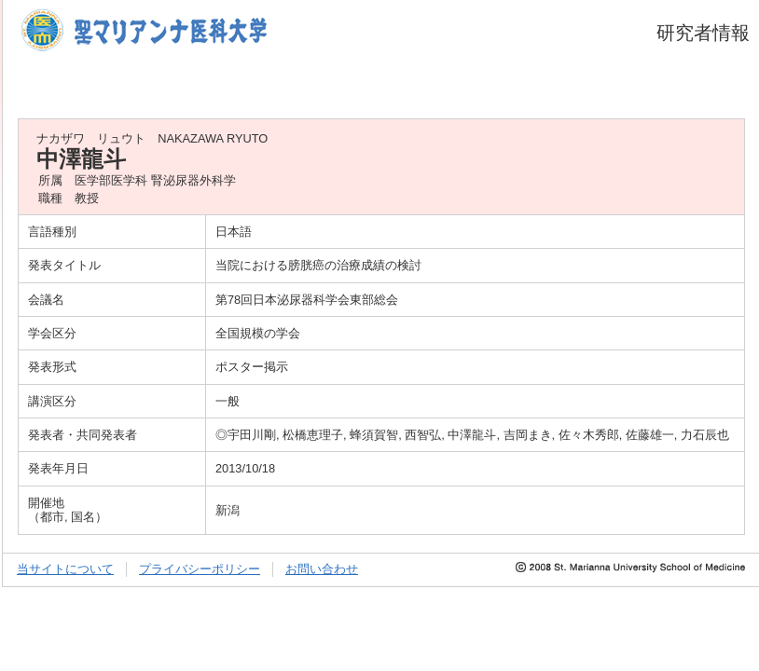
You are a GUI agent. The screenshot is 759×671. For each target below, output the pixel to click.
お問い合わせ (321, 569)
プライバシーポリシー (199, 569)
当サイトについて (65, 569)
